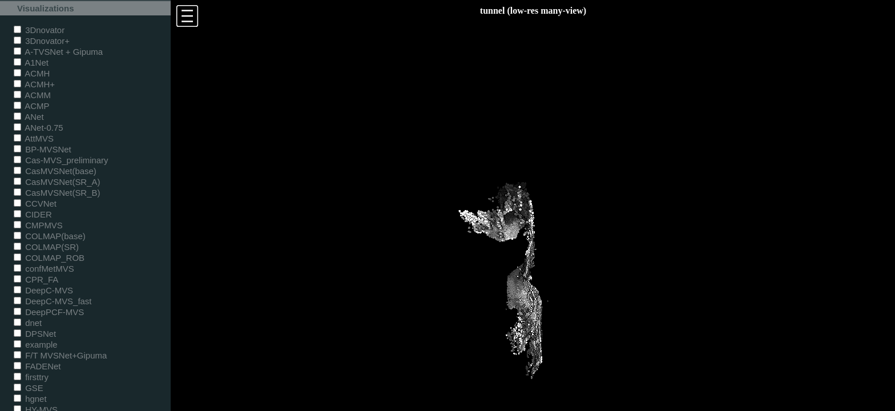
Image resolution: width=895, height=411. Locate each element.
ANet (29, 117)
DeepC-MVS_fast (53, 301)
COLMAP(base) (50, 236)
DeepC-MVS (43, 290)
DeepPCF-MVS (49, 312)
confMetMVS (44, 268)
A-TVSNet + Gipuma (58, 52)
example (36, 344)
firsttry (31, 377)
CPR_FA (36, 279)
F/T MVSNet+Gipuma (60, 355)
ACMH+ (34, 84)
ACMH (32, 73)
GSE (28, 388)
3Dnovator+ (42, 41)
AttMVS (34, 138)
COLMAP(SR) (46, 247)
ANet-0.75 (38, 127)
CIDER (33, 214)
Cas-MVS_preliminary (61, 160)
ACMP (32, 106)
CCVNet (35, 203)
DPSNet (35, 334)
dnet (28, 323)
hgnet (30, 399)
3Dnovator (39, 30)
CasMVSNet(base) (55, 171)
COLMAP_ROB (49, 258)
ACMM (32, 95)
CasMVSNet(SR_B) (57, 193)
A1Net (31, 62)
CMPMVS (38, 225)
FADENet (37, 366)
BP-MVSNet (42, 149)
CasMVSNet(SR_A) (57, 182)
